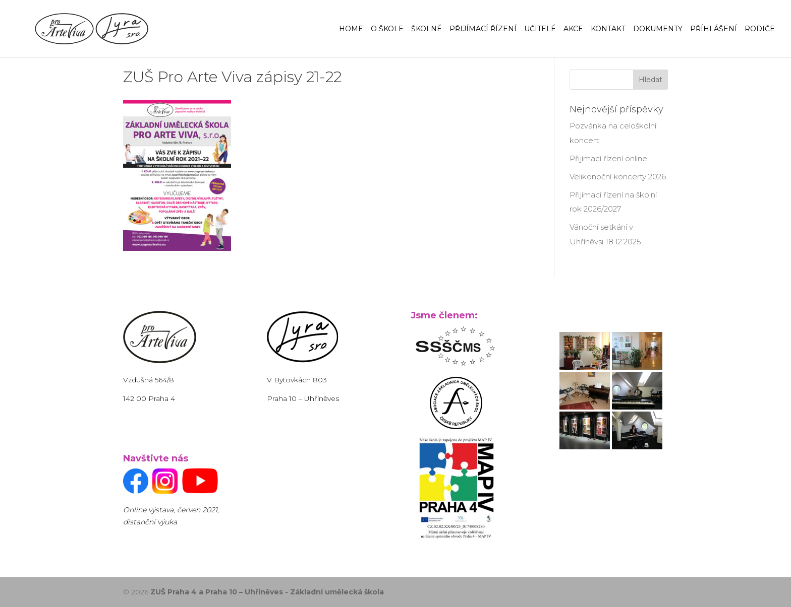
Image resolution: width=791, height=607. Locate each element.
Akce (573, 29)
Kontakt (608, 29)
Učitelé (540, 29)
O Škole (387, 29)
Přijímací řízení (483, 29)
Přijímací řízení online (608, 158)
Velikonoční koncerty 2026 (618, 176)
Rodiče (760, 29)
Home (351, 29)
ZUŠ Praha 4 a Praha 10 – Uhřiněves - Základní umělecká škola (267, 591)
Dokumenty (658, 29)
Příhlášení (713, 29)
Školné (426, 29)
